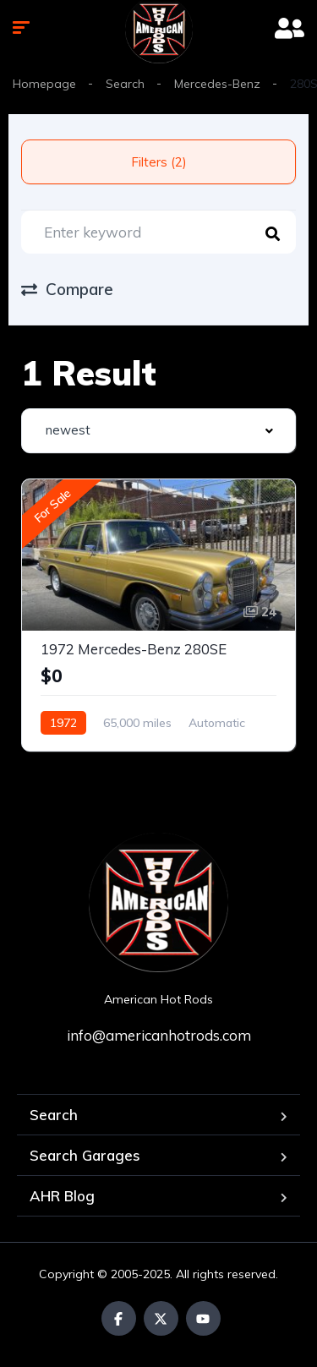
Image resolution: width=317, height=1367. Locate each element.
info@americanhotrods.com (159, 1035)
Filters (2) (159, 162)
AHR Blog (62, 1196)
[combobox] (158, 430)
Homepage (44, 83)
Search (125, 83)
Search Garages (85, 1155)
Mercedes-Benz (217, 83)
